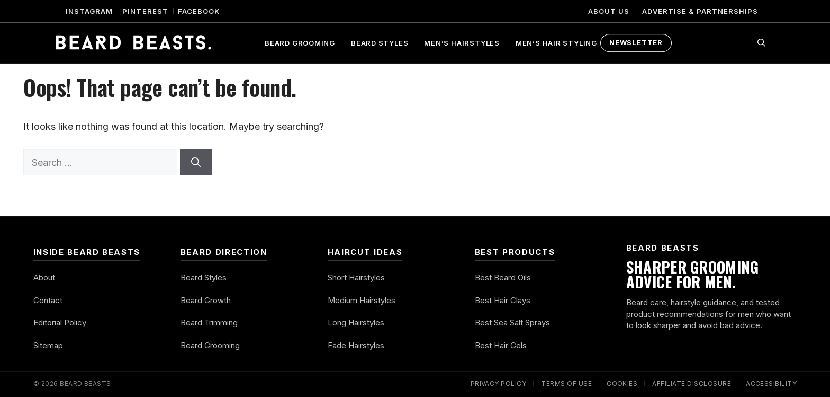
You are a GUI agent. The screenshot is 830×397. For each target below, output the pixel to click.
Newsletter (636, 42)
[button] (761, 43)
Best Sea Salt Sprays (512, 322)
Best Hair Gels (501, 345)
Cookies (622, 383)
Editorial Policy (59, 322)
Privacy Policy (499, 383)
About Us (608, 11)
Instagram (89, 11)
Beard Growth (206, 300)
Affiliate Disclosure (691, 383)
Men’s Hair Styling (556, 43)
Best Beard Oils (503, 277)
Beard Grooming (300, 43)
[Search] (196, 162)
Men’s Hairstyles (461, 43)
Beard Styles (379, 43)
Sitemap (48, 345)
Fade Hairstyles (356, 345)
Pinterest (145, 11)
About (44, 277)
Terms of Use (566, 383)
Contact (47, 300)
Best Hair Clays (502, 300)
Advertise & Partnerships (700, 11)
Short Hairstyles (356, 277)
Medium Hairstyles (361, 300)
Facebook (199, 11)
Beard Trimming (209, 322)
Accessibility (771, 383)
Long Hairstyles (356, 322)
